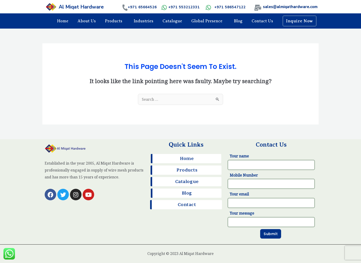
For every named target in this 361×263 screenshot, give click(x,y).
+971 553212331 (184, 7)
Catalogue (172, 21)
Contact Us (262, 21)
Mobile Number (271, 181)
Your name (271, 162)
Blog (238, 21)
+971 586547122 (230, 7)
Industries (143, 21)
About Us (87, 21)
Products (115, 21)
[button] (299, 21)
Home (62, 21)
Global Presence (208, 21)
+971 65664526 (142, 7)
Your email (271, 200)
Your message (271, 219)
